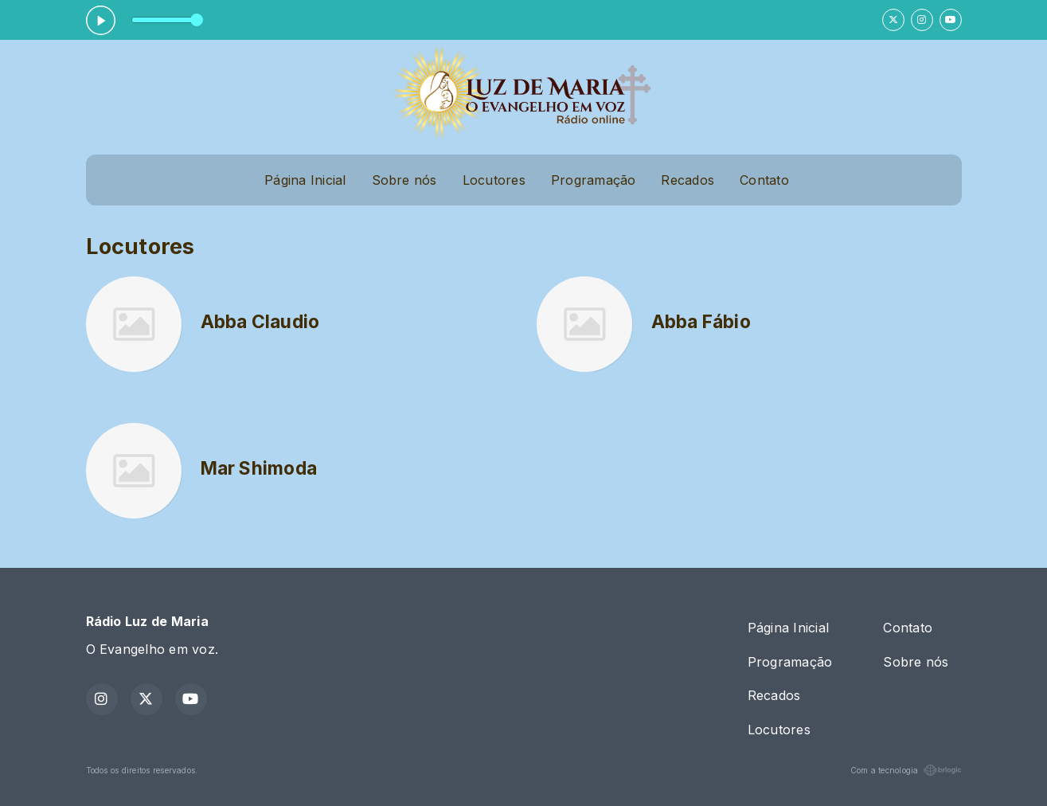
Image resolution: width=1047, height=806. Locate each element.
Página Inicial (305, 180)
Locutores (494, 180)
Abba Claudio (260, 322)
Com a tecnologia (906, 770)
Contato (764, 180)
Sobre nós (404, 180)
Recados (687, 180)
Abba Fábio (701, 322)
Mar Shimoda (259, 468)
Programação (593, 180)
